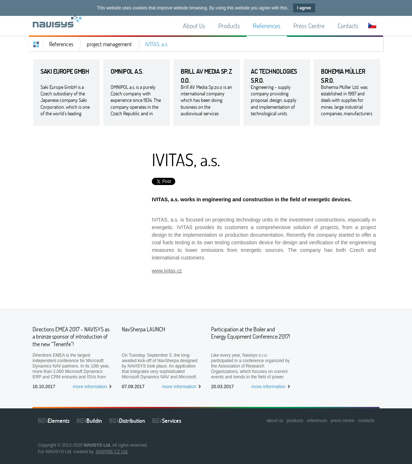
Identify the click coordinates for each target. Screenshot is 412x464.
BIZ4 (53, 420)
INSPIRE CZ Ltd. (112, 451)
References (61, 44)
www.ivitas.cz (167, 271)
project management (109, 44)
